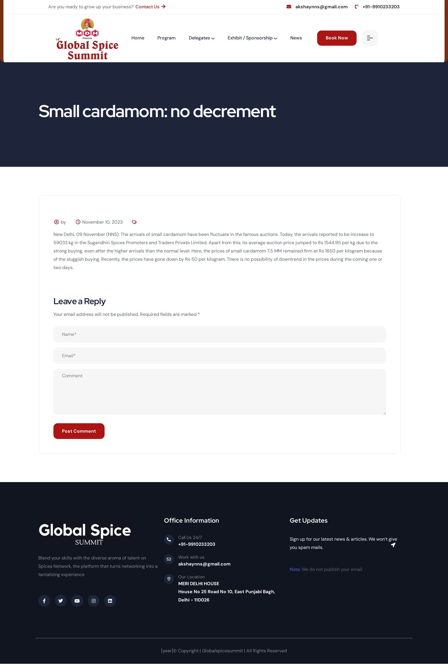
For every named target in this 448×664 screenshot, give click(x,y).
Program (166, 38)
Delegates (199, 38)
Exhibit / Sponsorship (250, 38)
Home (137, 38)
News (296, 38)
